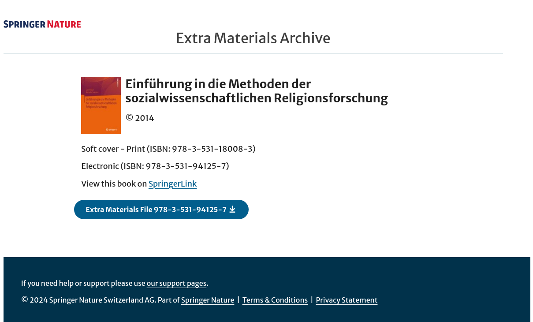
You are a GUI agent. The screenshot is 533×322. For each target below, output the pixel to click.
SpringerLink (173, 184)
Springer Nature (208, 300)
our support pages (177, 283)
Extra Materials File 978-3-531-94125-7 (161, 209)
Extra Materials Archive (253, 38)
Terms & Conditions (275, 300)
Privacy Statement (346, 300)
